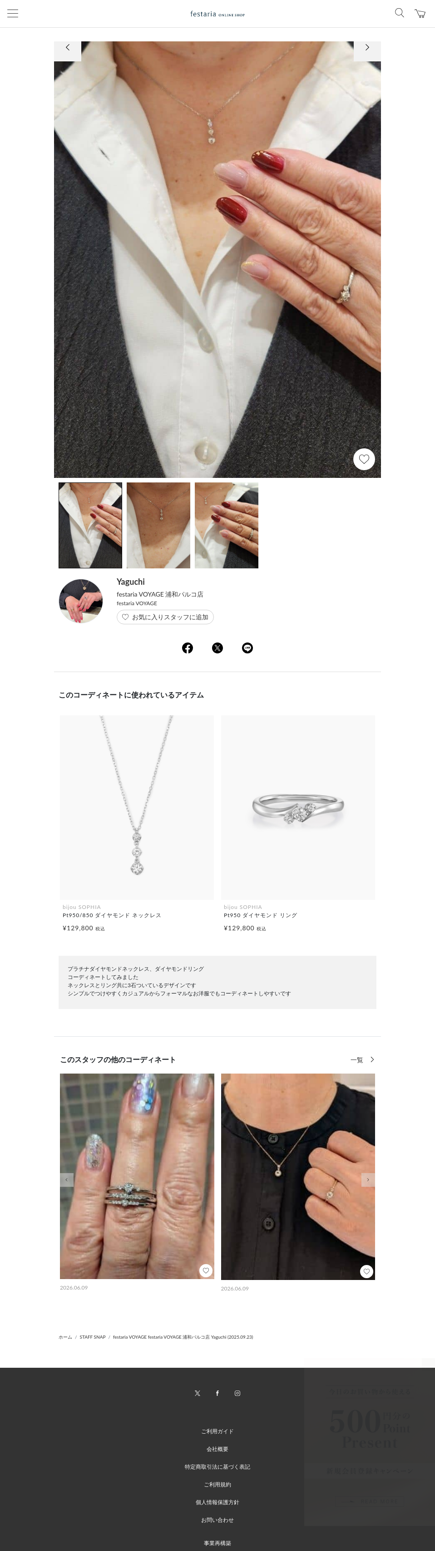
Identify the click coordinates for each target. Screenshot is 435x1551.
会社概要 (217, 1449)
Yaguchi (131, 582)
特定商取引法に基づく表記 (217, 1466)
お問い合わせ (217, 1519)
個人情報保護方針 (217, 1502)
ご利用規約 (217, 1484)
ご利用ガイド (217, 1431)
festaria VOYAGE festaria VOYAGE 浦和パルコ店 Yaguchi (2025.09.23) (183, 1337)
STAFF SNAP (93, 1337)
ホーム (65, 1337)
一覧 (358, 1060)
